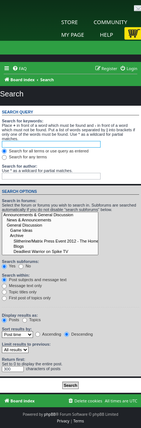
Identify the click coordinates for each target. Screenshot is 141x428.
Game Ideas (50, 230)
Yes (9, 266)
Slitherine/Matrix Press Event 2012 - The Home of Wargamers (50, 241)
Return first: (13, 359)
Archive (50, 235)
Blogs (50, 246)
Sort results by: (17, 329)
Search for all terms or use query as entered (45, 151)
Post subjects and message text (34, 279)
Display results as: (20, 315)
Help (106, 34)
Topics (31, 319)
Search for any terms (24, 157)
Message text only (22, 285)
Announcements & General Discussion (50, 215)
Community (110, 22)
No (25, 266)
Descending (78, 334)
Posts (10, 319)
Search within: (16, 275)
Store (69, 22)
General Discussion (50, 225)
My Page (72, 34)
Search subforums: (20, 261)
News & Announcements (50, 220)
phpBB (50, 414)
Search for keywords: (22, 121)
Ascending (48, 334)
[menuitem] (19, 68)
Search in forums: (19, 200)
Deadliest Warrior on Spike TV (50, 251)
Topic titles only (19, 292)
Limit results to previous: (26, 344)
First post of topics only (26, 298)
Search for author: (19, 166)
